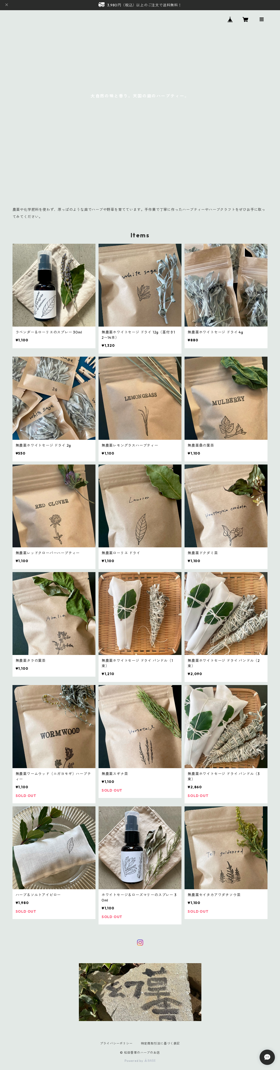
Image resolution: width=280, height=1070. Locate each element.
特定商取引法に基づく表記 (160, 1043)
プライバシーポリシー (116, 1043)
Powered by (140, 1061)
